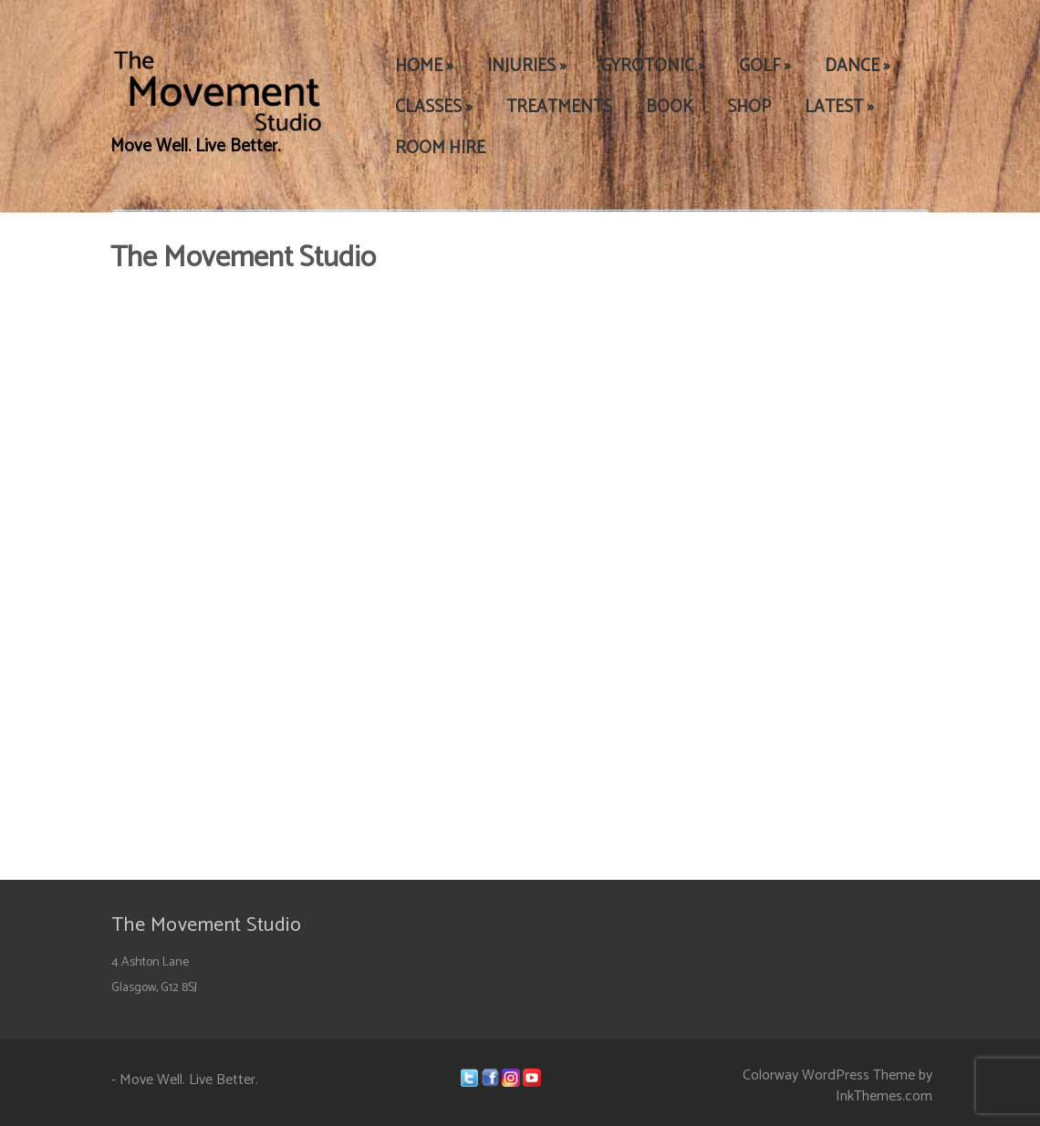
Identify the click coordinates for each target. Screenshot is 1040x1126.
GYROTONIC (652, 66)
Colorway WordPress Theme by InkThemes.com (837, 1086)
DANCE (857, 66)
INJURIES (527, 66)
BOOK (669, 107)
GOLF (765, 66)
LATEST (839, 107)
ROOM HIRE (440, 148)
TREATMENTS (559, 107)
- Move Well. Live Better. (184, 1080)
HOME (424, 66)
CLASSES (434, 107)
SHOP (749, 107)
